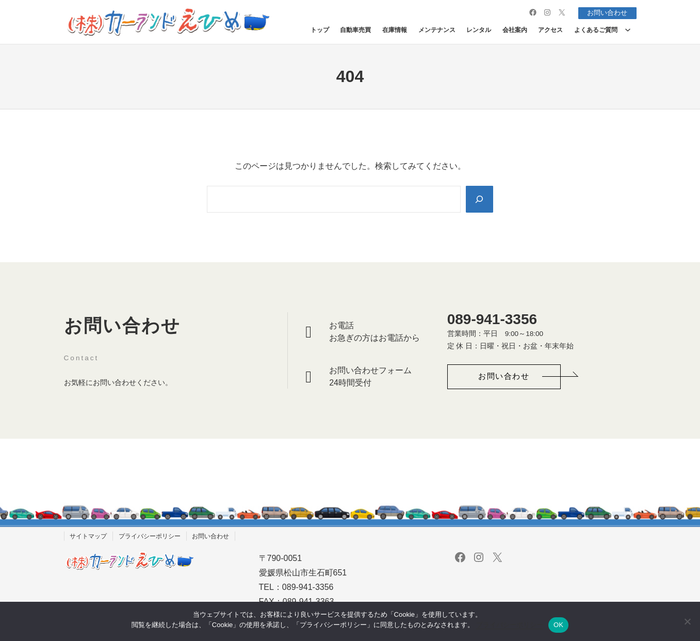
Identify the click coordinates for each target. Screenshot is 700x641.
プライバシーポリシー (509, 625)
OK (558, 625)
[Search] (478, 198)
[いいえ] (687, 621)
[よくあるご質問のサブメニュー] (628, 29)
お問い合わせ (605, 12)
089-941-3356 (492, 319)
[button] (504, 377)
